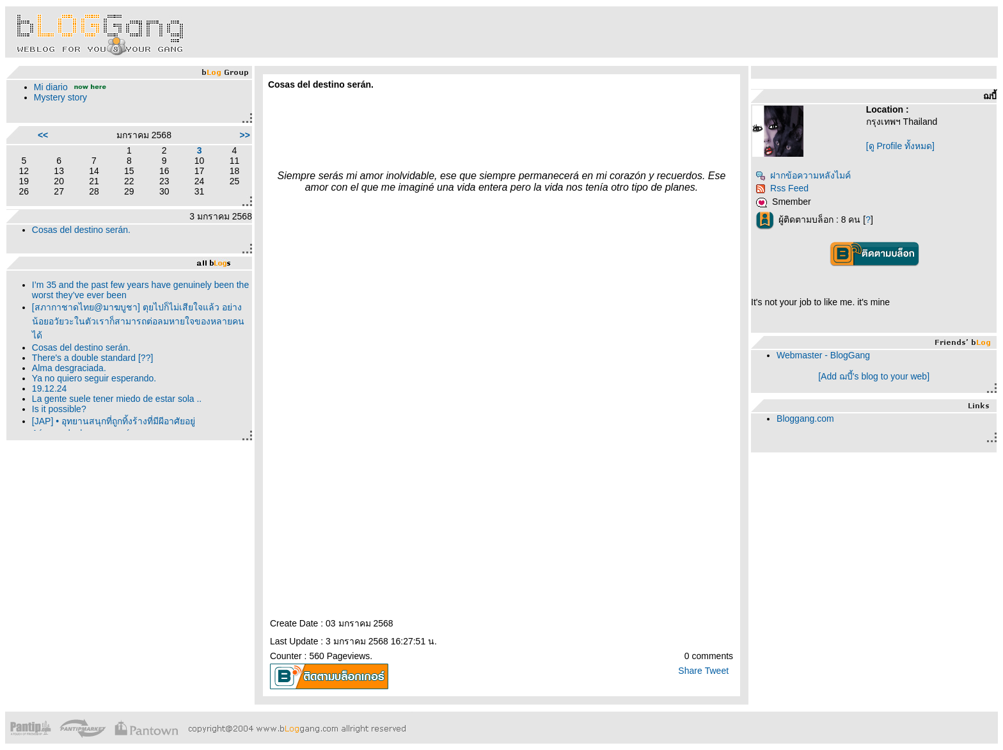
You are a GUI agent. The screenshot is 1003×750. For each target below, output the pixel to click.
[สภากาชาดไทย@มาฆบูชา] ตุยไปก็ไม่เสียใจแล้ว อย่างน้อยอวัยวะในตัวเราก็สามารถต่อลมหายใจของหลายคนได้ (138, 321)
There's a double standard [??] (92, 358)
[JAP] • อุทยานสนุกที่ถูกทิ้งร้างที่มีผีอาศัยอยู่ (113, 421)
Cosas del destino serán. (81, 230)
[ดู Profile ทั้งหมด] (900, 146)
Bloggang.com (805, 418)
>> (245, 135)
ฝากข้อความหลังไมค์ (803, 175)
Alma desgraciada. (69, 368)
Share (690, 671)
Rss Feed (782, 188)
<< (43, 135)
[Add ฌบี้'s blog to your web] (873, 376)
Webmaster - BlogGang (823, 355)
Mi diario (51, 87)
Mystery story (60, 97)
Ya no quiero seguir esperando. (94, 378)
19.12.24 (49, 388)
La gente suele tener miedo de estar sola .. (116, 399)
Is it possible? (59, 409)
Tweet (717, 671)
